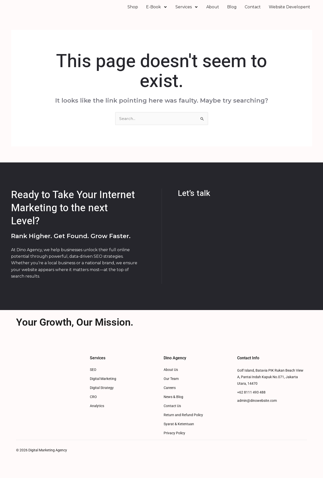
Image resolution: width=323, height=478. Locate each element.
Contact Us (172, 413)
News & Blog (173, 404)
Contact (253, 10)
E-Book (156, 10)
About (212, 10)
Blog (232, 10)
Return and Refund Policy (183, 422)
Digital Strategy (102, 395)
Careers (170, 395)
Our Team (171, 385)
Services (186, 10)
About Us (171, 376)
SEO (93, 376)
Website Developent (289, 10)
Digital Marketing (103, 385)
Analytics (97, 413)
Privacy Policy (174, 440)
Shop (132, 10)
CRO (93, 404)
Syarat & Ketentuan (179, 431)
